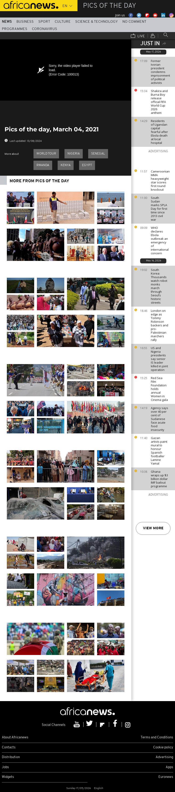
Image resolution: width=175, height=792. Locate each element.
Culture (63, 22)
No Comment (134, 22)
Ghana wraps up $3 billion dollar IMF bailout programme (159, 479)
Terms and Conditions (157, 737)
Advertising (164, 757)
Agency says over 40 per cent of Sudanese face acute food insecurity (159, 419)
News (7, 22)
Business (25, 22)
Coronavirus (44, 29)
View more (153, 528)
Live (138, 36)
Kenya (66, 165)
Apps (169, 767)
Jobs (5, 767)
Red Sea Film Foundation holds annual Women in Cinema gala (159, 389)
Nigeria (73, 153)
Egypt (87, 165)
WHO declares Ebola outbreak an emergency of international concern (160, 240)
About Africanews (15, 737)
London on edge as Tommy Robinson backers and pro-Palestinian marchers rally (159, 325)
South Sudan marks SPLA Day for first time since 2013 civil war (159, 208)
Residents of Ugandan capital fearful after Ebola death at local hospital (159, 132)
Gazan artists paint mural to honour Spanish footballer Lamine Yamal (159, 450)
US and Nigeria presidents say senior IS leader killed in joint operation (159, 359)
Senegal (98, 153)
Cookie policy (163, 747)
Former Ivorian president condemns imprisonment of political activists (160, 72)
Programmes (14, 29)
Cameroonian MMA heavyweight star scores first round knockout (160, 180)
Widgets (8, 777)
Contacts (8, 747)
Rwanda (42, 165)
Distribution (11, 757)
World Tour (46, 153)
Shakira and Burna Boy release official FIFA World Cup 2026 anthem (159, 102)
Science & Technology (96, 22)
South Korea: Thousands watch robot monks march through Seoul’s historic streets (159, 286)
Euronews (165, 777)
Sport (44, 22)
